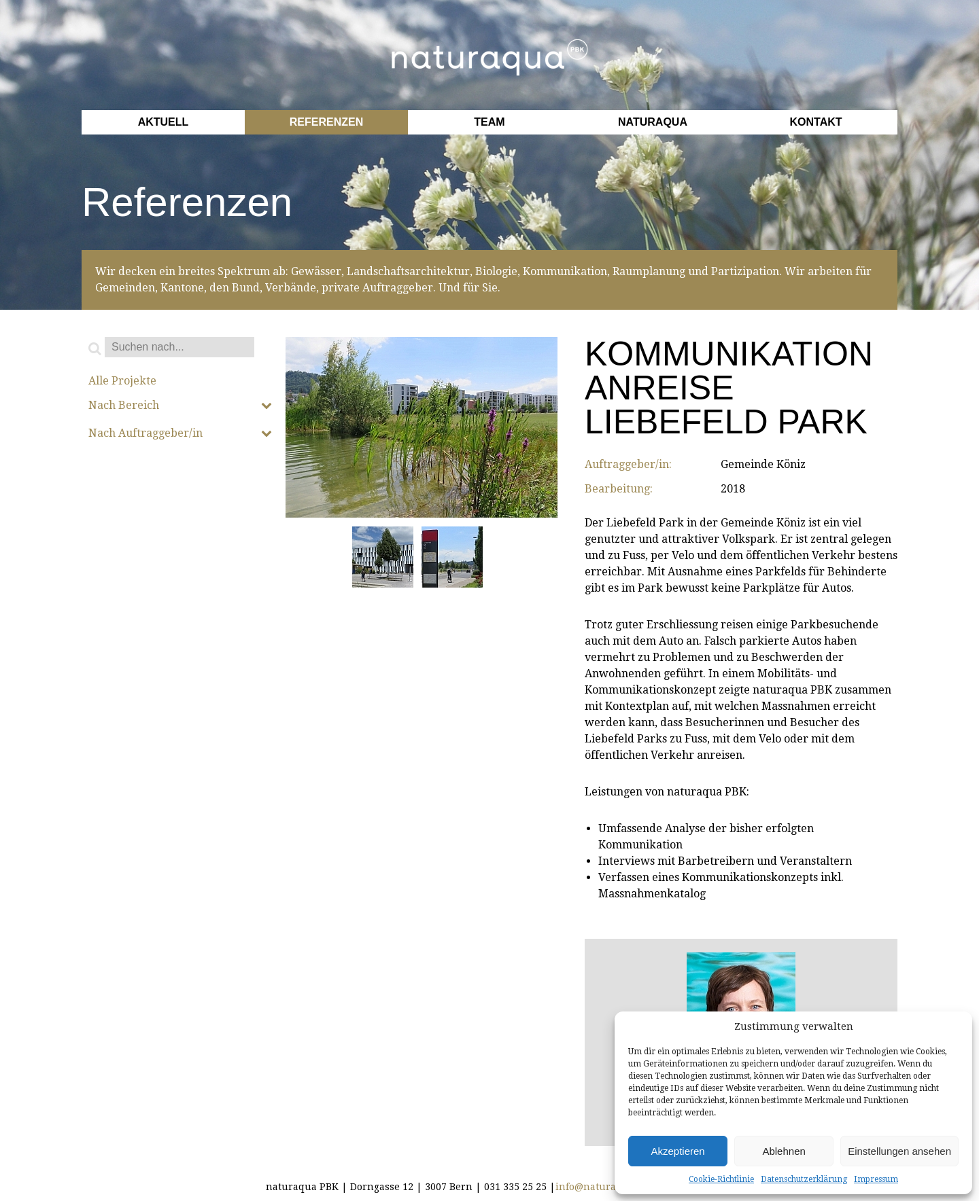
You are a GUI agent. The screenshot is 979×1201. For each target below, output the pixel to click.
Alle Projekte (122, 381)
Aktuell (163, 122)
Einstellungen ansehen (899, 1151)
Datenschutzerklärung (804, 1179)
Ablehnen (783, 1151)
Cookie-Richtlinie (721, 1179)
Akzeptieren (677, 1151)
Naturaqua (652, 122)
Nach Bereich (180, 405)
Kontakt (815, 122)
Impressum (876, 1179)
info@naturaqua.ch (602, 1186)
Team (489, 122)
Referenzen (326, 122)
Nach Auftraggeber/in (180, 433)
